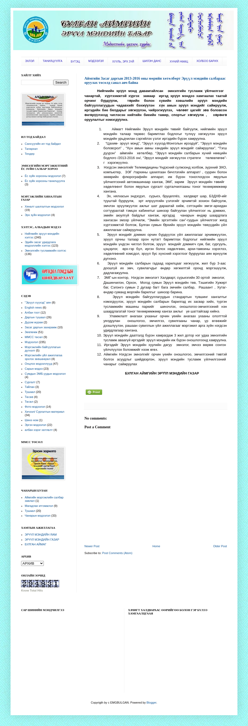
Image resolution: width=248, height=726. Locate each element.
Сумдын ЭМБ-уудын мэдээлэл (45, 373)
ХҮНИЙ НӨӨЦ (179, 61)
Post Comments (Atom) (117, 553)
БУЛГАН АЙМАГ (35, 544)
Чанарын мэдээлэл (37, 515)
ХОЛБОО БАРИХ (207, 61)
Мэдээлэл (31, 342)
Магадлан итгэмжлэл (39, 505)
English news (33, 307)
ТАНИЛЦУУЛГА (52, 61)
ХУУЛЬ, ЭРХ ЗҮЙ (123, 61)
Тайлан (30, 386)
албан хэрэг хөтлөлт (39, 429)
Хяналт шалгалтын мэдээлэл (44, 206)
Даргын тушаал (35, 317)
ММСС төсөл (34, 337)
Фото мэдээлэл (35, 406)
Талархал (31, 148)
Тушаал (30, 391)
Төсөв (29, 396)
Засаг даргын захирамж (41, 327)
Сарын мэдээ (34, 368)
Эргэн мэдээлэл (35, 424)
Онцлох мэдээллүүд (38, 363)
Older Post (220, 546)
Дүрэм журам (34, 322)
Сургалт (30, 382)
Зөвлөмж (31, 332)
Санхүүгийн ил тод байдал (43, 143)
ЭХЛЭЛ (29, 61)
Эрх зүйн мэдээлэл (37, 215)
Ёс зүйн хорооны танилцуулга (45, 180)
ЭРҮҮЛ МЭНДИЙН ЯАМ (41, 534)
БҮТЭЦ (75, 61)
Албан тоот (32, 312)
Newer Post (91, 546)
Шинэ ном (31, 420)
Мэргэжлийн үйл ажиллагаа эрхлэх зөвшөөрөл (43, 357)
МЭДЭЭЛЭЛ (96, 61)
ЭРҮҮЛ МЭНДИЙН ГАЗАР (42, 539)
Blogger (151, 702)
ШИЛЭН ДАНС (151, 61)
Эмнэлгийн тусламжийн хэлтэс (45, 250)
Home (156, 546)
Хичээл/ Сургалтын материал (44, 411)
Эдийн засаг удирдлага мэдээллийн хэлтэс (40, 244)
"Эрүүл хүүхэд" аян (38, 302)
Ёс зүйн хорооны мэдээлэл (43, 175)
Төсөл (29, 401)
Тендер (30, 153)
